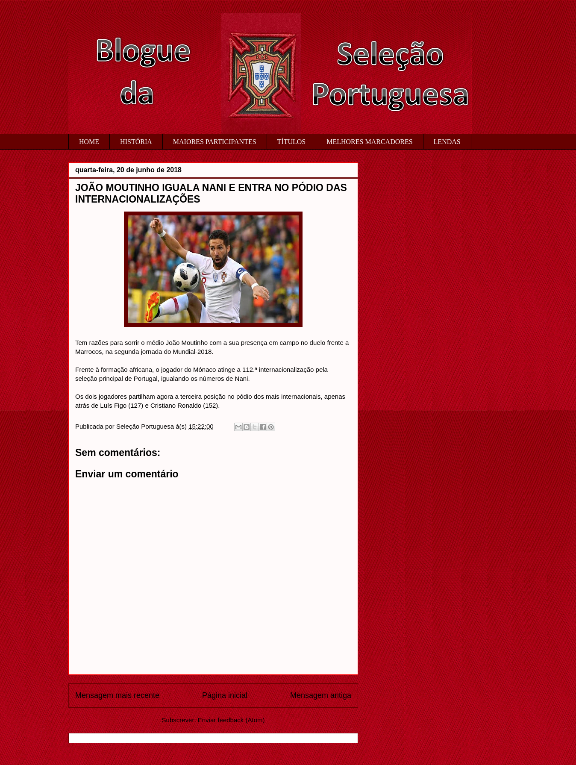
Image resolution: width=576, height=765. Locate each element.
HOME (89, 141)
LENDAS (447, 141)
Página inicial (224, 695)
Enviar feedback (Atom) (231, 720)
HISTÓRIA (136, 141)
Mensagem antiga (320, 695)
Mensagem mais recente (117, 695)
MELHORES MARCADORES (369, 141)
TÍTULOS (291, 141)
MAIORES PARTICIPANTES (214, 141)
